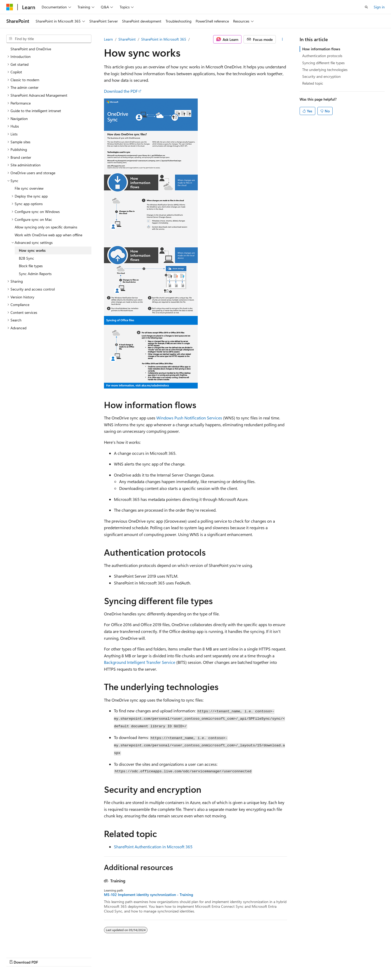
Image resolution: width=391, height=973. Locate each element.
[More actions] (282, 39)
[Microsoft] (9, 7)
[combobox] (48, 39)
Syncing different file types (323, 62)
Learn (108, 39)
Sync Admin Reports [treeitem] (35, 273)
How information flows (321, 48)
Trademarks (336, 956)
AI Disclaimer (187, 956)
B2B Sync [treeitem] (26, 258)
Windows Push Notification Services (189, 417)
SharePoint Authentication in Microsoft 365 (153, 846)
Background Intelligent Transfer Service (139, 662)
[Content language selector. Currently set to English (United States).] (30, 956)
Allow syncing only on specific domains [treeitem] (46, 227)
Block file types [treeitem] (31, 265)
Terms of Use (310, 956)
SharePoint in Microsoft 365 (163, 39)
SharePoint (127, 39)
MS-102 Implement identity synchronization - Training (148, 894)
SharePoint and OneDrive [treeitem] (30, 48)
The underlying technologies (325, 69)
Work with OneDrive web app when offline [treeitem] (48, 234)
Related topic (312, 83)
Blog (241, 956)
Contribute (263, 956)
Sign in (379, 6)
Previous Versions (218, 956)
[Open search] (366, 7)
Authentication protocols (322, 55)
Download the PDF (121, 91)
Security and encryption (321, 76)
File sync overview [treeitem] (29, 188)
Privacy (284, 956)
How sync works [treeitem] (32, 250)
